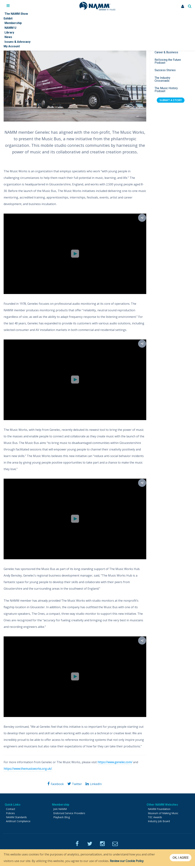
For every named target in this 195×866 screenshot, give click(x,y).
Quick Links (12, 804)
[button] (75, 254)
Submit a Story (170, 100)
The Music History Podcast (166, 89)
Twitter (77, 784)
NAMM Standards (16, 817)
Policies (10, 813)
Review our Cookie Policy (127, 861)
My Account (12, 46)
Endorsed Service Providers (69, 813)
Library (9, 32)
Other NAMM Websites (162, 804)
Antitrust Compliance (18, 821)
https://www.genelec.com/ (115, 762)
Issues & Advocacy (17, 41)
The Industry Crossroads (162, 79)
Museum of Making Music (163, 813)
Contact (10, 809)
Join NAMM (60, 809)
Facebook (57, 784)
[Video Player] (75, 254)
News (8, 37)
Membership (13, 23)
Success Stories (165, 70)
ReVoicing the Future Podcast (168, 61)
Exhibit (8, 18)
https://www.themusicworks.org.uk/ (28, 769)
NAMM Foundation (159, 809)
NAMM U (10, 27)
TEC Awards (155, 817)
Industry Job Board (159, 821)
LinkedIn (96, 784)
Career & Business (166, 52)
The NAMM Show (16, 13)
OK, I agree (179, 857)
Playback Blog (61, 817)
